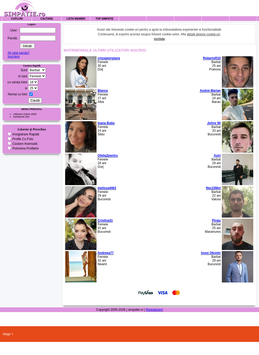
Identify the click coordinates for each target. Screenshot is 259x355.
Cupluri (17, 18)
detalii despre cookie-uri (203, 34)
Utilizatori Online (21, 114)
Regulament (154, 310)
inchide (159, 39)
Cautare (47, 18)
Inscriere (14, 56)
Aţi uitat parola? (18, 53)
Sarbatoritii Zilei (21, 116)
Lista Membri (76, 18)
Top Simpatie (104, 18)
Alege (7, 334)
